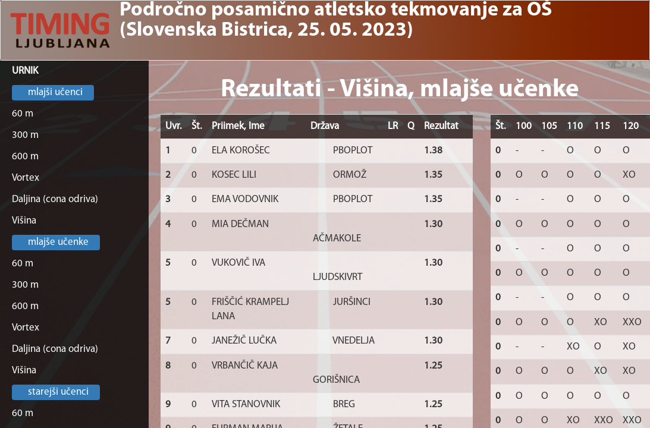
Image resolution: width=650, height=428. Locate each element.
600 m (25, 157)
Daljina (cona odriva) (55, 199)
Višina (24, 221)
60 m (22, 114)
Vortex (25, 178)
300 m (25, 135)
